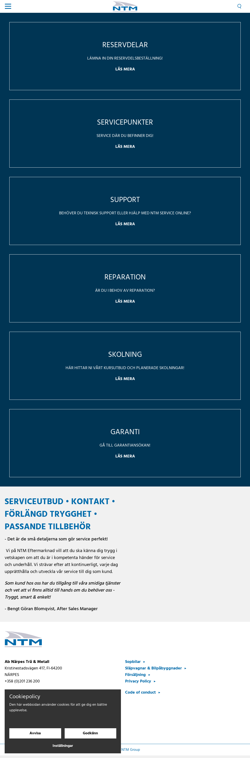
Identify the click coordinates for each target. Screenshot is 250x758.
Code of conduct (140, 692)
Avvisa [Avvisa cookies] (35, 733)
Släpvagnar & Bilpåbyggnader (153, 668)
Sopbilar (133, 662)
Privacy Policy (138, 681)
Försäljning (135, 675)
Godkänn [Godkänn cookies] (90, 733)
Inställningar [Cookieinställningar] (63, 746)
